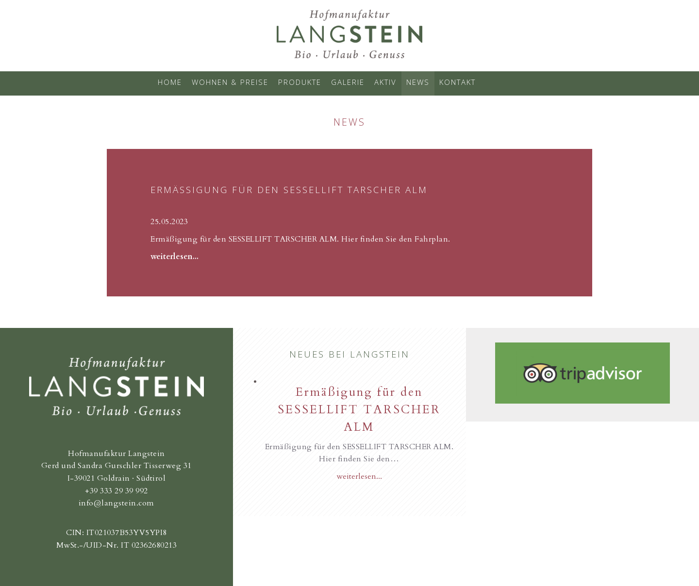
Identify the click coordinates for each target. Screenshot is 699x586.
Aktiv (385, 82)
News (418, 82)
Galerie (348, 82)
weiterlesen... (174, 256)
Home (170, 82)
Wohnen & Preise (230, 82)
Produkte (299, 82)
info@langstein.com (116, 503)
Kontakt (457, 82)
